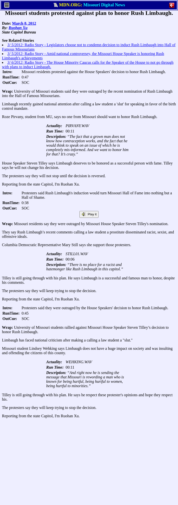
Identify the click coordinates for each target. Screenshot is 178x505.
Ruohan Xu (18, 28)
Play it (89, 214)
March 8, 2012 (24, 23)
